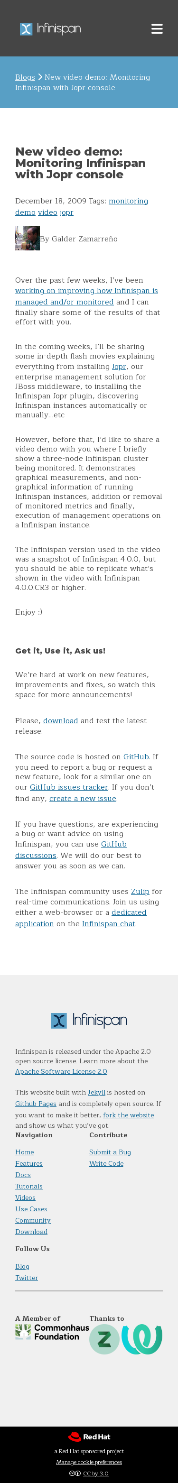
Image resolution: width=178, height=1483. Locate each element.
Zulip (140, 891)
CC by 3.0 (96, 1473)
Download (31, 1231)
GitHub (136, 757)
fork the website (128, 1115)
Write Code (106, 1163)
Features (29, 1163)
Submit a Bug (110, 1152)
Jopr (119, 366)
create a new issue (82, 798)
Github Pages (35, 1103)
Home (24, 1152)
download (60, 721)
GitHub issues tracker (69, 787)
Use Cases (31, 1209)
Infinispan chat (108, 924)
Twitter (26, 1277)
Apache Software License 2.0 (61, 1071)
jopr (67, 212)
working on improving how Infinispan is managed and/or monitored (86, 296)
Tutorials (29, 1186)
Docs (23, 1175)
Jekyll (96, 1092)
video (47, 212)
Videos (25, 1197)
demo (25, 212)
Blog (22, 1266)
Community (33, 1220)
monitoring (128, 201)
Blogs (25, 77)
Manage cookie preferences (89, 1462)
